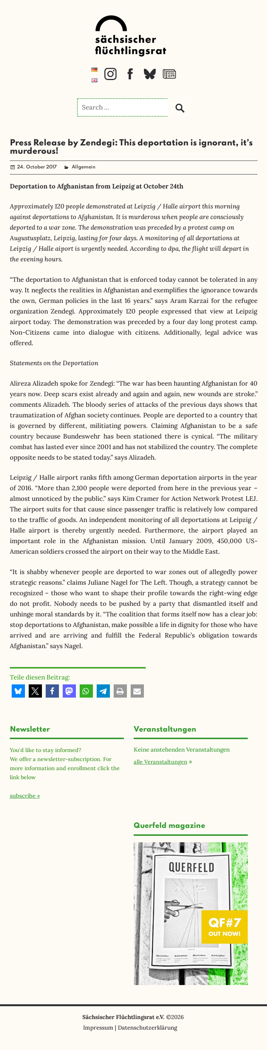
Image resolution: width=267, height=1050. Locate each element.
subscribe (22, 795)
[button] (18, 691)
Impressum (98, 1027)
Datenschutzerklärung (147, 1027)
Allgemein (84, 167)
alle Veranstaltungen (160, 761)
